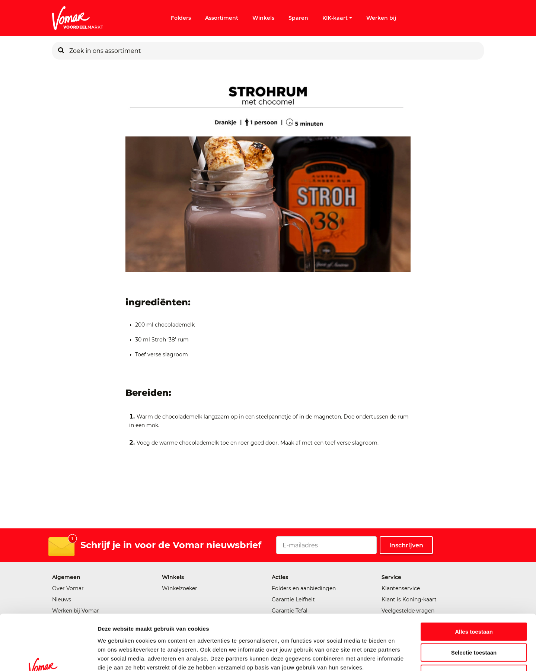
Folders (181, 18)
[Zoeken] (61, 50)
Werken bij (381, 18)
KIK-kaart (337, 18)
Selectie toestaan (474, 603)
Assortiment (221, 18)
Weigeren (473, 624)
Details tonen (402, 656)
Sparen (298, 18)
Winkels (263, 18)
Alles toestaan (474, 582)
